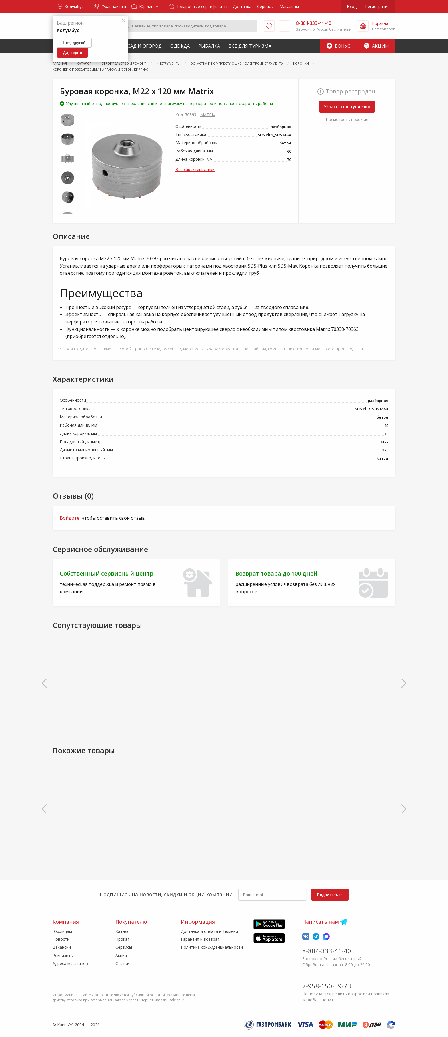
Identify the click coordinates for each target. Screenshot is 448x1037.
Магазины (289, 6)
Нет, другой (74, 42)
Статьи (122, 963)
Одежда (180, 46)
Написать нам (320, 921)
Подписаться (330, 894)
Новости (61, 939)
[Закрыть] (123, 21)
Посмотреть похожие (347, 119)
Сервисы (265, 6)
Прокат (122, 939)
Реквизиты (63, 955)
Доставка (242, 6)
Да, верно (72, 52)
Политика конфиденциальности (212, 947)
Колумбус (70, 6)
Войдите (69, 518)
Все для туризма (250, 46)
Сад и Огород (144, 46)
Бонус (338, 46)
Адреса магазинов (70, 963)
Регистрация (377, 6)
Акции (376, 46)
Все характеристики (195, 169)
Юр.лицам (145, 6)
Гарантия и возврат (200, 939)
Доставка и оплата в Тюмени (209, 931)
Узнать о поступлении (347, 106)
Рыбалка (209, 46)
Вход (352, 6)
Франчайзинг (110, 6)
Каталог (123, 931)
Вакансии (62, 947)
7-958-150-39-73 (326, 986)
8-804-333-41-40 (326, 950)
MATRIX (207, 114)
